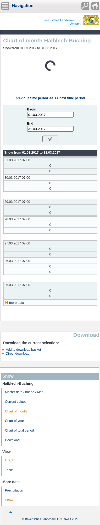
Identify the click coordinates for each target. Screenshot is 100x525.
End (30, 123)
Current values (15, 402)
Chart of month (16, 411)
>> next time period (70, 98)
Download (12, 440)
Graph (9, 460)
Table (9, 470)
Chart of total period (19, 430)
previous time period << (34, 98)
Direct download (17, 353)
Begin (31, 109)
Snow (9, 500)
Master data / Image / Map (24, 392)
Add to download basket (23, 349)
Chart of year (14, 421)
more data (16, 303)
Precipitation (14, 490)
